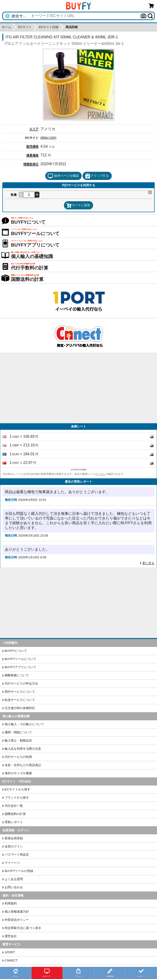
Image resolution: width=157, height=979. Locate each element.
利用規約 (11, 903)
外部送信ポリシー (17, 920)
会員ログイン (14, 846)
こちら (101, 474)
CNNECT (11, 960)
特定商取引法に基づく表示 (23, 928)
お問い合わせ (14, 887)
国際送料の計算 (15, 814)
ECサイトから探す (17, 789)
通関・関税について (18, 732)
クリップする (97, 176)
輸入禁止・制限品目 (18, 740)
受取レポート (14, 822)
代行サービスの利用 (18, 757)
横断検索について (17, 675)
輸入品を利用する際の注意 (23, 748)
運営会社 (11, 936)
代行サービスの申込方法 (21, 683)
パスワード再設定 (17, 854)
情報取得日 (30, 164)
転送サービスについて (20, 700)
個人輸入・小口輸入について (24, 724)
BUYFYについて (16, 651)
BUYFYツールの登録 (19, 871)
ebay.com (48, 138)
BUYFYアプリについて (20, 667)
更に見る (148, 563)
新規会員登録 (14, 838)
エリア (33, 129)
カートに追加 (78, 205)
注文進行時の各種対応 (20, 708)
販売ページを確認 (63, 176)
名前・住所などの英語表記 (23, 765)
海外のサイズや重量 (18, 773)
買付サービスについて (20, 691)
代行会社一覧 (14, 805)
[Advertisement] (78, 388)
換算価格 (32, 155)
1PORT (10, 952)
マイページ (12, 862)
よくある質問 (14, 879)
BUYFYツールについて (20, 659)
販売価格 (32, 146)
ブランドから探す (17, 797)
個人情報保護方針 (17, 911)
